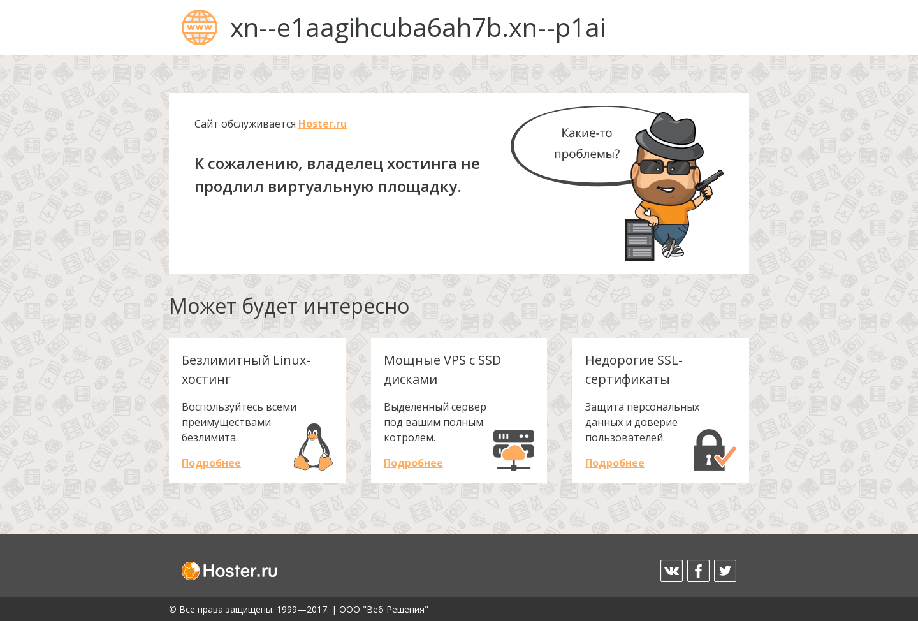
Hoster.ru (322, 124)
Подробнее (211, 463)
